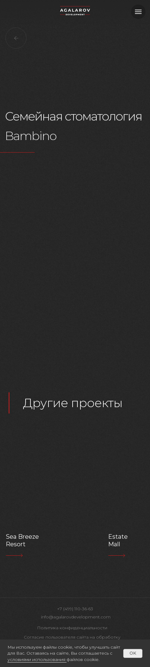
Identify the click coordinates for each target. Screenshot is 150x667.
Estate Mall (118, 540)
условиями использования (36, 659)
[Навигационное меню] (138, 12)
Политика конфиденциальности (72, 627)
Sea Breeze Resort (22, 540)
